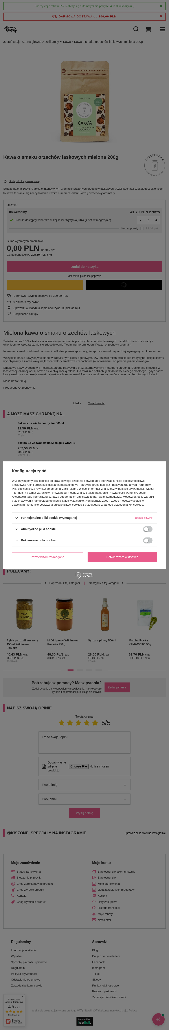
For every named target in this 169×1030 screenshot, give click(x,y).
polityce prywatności (131, 488)
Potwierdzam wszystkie (122, 557)
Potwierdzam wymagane (47, 557)
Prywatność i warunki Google (127, 492)
